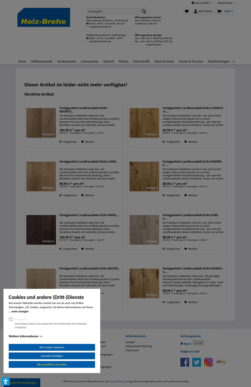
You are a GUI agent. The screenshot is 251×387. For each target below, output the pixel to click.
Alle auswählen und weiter (52, 364)
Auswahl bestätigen (52, 356)
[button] (6, 381)
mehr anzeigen (20, 311)
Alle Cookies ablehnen (51, 347)
